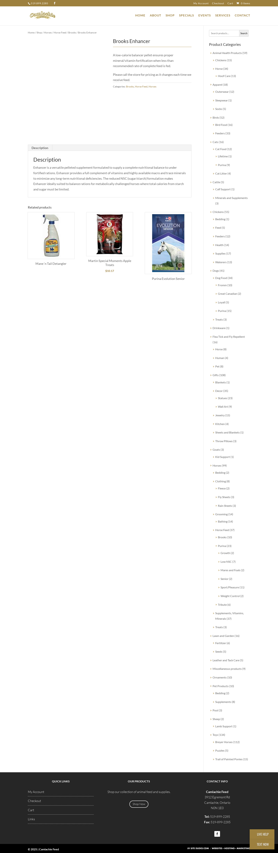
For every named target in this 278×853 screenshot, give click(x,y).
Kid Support (222, 456)
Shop (170, 15)
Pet (217, 366)
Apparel (217, 84)
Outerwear (222, 91)
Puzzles (219, 750)
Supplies (220, 253)
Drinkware (219, 328)
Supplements (223, 701)
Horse (219, 68)
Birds (216, 117)
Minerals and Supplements (231, 197)
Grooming (221, 514)
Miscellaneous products (227, 668)
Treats (219, 319)
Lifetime (223, 156)
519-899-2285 (220, 816)
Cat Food (220, 149)
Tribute (222, 604)
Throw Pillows (224, 441)
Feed (218, 227)
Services (222, 15)
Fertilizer (220, 643)
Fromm (222, 285)
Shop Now (139, 804)
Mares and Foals (230, 570)
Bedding (220, 219)
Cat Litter (221, 173)
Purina (222, 165)
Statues (222, 398)
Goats (216, 449)
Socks (218, 108)
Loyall (221, 302)
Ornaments (220, 677)
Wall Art (223, 406)
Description (40, 148)
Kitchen (220, 424)
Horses (48, 32)
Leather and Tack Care (226, 660)
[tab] (40, 148)
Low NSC (226, 561)
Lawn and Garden (223, 635)
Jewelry (220, 415)
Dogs (216, 270)
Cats (215, 142)
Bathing (222, 521)
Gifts (216, 375)
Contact (242, 15)
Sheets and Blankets (227, 432)
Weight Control (230, 596)
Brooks (72, 32)
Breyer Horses (224, 742)
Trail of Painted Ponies (229, 759)
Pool (215, 710)
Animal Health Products (227, 53)
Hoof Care (224, 76)
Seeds (218, 651)
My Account (201, 3)
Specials (186, 15)
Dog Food (221, 277)
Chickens (220, 60)
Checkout (218, 3)
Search (243, 33)
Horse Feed (60, 32)
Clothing (220, 481)
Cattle (216, 182)
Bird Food (221, 124)
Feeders (220, 133)
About (155, 15)
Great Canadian (227, 293)
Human (219, 358)
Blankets (220, 382)
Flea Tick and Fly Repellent (229, 336)
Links (31, 819)
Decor (219, 390)
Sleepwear (221, 100)
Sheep (216, 719)
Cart (230, 3)
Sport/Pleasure (230, 587)
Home (140, 15)
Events (204, 15)
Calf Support (223, 189)
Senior (224, 578)
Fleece (222, 488)
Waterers (221, 262)
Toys (215, 734)
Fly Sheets (224, 497)
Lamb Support (223, 726)
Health (219, 245)
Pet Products (221, 686)
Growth (225, 553)
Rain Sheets (225, 505)
